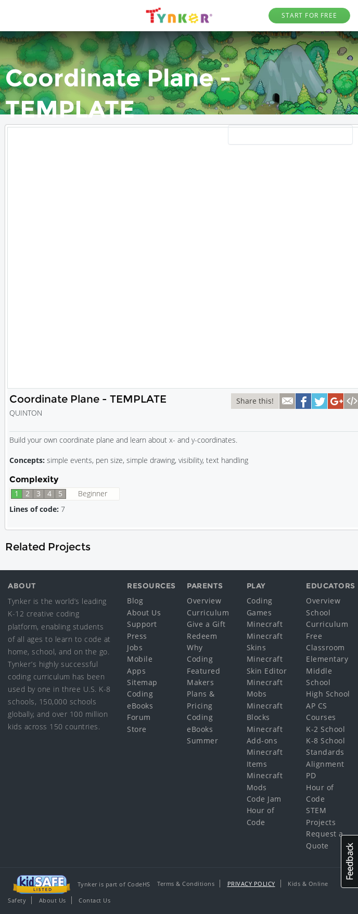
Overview (204, 601)
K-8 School (325, 740)
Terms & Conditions (185, 883)
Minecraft (265, 624)
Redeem (202, 636)
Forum (139, 717)
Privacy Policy (251, 883)
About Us (144, 612)
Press (137, 636)
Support (142, 624)
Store (137, 729)
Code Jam (264, 799)
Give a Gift (206, 624)
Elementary (327, 659)
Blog (135, 601)
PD (311, 775)
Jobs (135, 647)
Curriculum (208, 612)
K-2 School (325, 729)
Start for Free (309, 15)
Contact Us (94, 900)
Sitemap (142, 682)
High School (328, 694)
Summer (202, 740)
